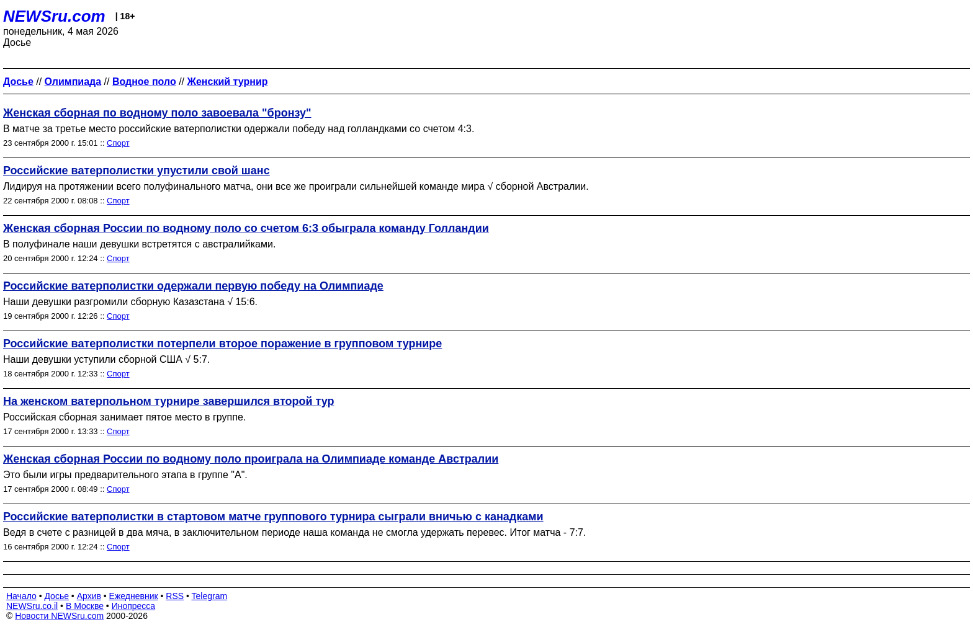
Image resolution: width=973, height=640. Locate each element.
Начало (21, 596)
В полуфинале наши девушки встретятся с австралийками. (139, 244)
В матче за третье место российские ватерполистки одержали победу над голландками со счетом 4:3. (238, 128)
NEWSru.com (54, 16)
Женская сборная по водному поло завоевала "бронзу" (157, 113)
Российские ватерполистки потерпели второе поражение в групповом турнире (222, 343)
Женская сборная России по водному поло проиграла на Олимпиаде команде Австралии (250, 459)
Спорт (118, 143)
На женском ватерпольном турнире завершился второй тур (168, 401)
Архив (89, 596)
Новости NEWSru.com (59, 616)
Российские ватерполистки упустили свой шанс (136, 170)
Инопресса (134, 606)
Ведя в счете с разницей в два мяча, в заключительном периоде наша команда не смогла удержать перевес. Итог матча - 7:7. (294, 532)
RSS (175, 596)
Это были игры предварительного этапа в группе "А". (125, 474)
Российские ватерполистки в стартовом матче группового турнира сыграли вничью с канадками (273, 516)
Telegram (210, 596)
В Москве (85, 606)
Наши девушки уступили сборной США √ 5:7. (106, 359)
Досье (56, 596)
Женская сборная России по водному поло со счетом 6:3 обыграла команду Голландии (246, 228)
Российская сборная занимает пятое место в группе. (124, 417)
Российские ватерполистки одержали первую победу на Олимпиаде (193, 286)
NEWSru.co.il (32, 606)
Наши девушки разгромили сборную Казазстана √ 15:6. (130, 301)
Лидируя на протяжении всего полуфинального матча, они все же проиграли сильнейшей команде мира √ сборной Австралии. (296, 186)
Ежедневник (133, 596)
